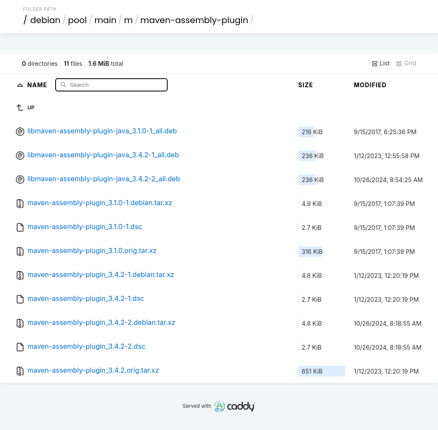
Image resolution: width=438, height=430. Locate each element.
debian (45, 20)
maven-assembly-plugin (194, 20)
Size (305, 84)
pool (77, 20)
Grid (406, 63)
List (380, 63)
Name (38, 84)
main (106, 20)
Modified (370, 84)
